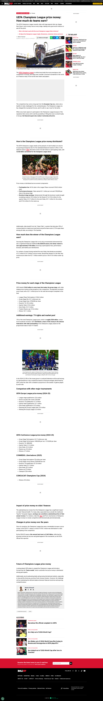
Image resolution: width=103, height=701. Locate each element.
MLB (42, 3)
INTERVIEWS (69, 3)
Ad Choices (48, 688)
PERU (52, 675)
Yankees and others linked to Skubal (72, 1)
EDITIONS (20, 675)
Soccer (33, 13)
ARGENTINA (27, 675)
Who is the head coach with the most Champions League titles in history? (38, 31)
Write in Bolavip (39, 678)
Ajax (41, 516)
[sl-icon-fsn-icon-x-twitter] (79, 671)
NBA (38, 3)
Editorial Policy (41, 688)
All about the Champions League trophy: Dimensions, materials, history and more (41, 34)
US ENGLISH (58, 675)
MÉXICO (48, 675)
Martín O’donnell (21, 36)
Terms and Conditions (40, 664)
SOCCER (47, 3)
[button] (54, 37)
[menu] (2, 3)
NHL (52, 3)
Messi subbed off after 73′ (27, 1)
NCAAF (56, 3)
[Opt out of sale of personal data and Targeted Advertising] (2, 698)
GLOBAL (42, 675)
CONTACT (31, 678)
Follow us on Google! (43, 37)
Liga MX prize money (85, 1)
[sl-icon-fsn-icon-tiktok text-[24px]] (81, 671)
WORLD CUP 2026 (27, 3)
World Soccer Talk (49, 678)
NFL (34, 3)
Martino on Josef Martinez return (42, 1)
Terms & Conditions (23, 688)
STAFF (26, 678)
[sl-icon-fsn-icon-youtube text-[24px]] (84, 671)
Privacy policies (32, 688)
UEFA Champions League (26, 72)
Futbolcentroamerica (65, 678)
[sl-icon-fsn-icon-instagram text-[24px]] (76, 671)
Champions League (21, 611)
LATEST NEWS (17, 3)
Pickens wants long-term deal (57, 1)
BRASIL (33, 675)
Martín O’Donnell (29, 587)
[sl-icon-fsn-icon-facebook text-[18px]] (73, 671)
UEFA (27, 150)
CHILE (37, 675)
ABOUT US (20, 678)
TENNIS (62, 3)
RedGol (56, 678)
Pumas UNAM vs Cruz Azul (15, 1)
